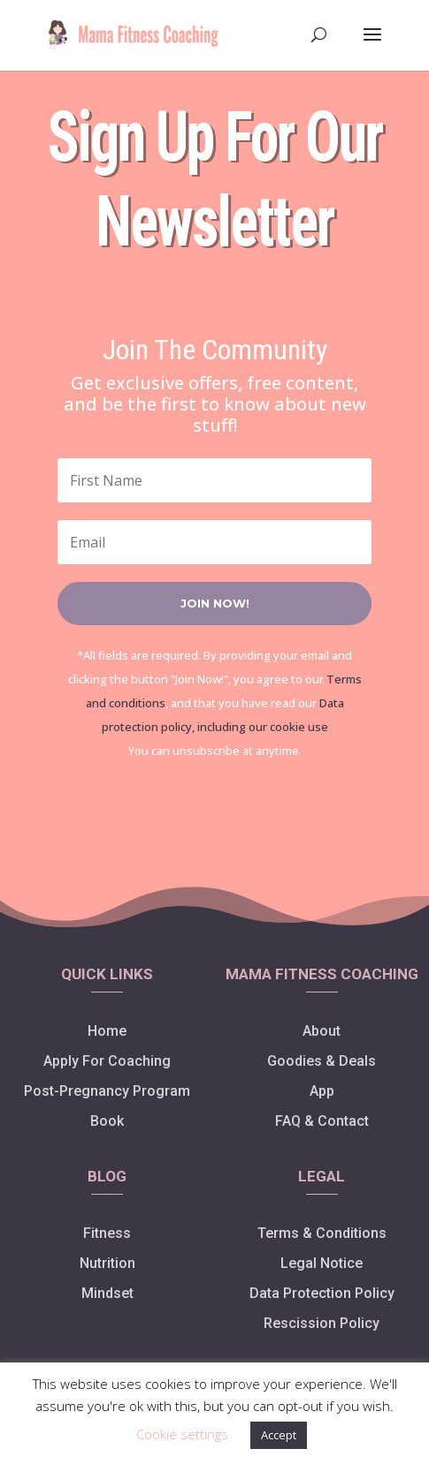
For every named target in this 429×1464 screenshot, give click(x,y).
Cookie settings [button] (182, 1434)
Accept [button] (278, 1435)
